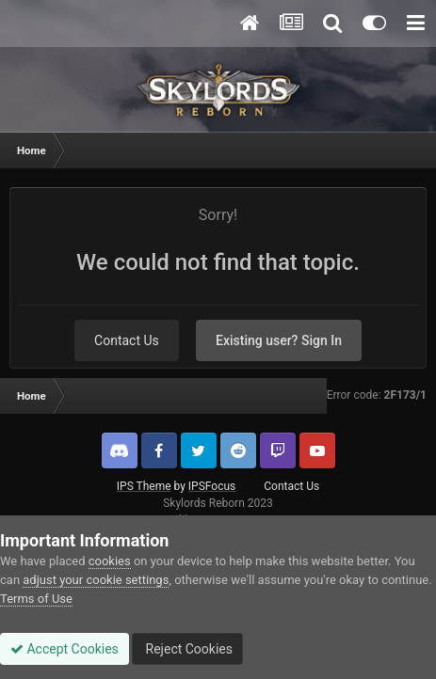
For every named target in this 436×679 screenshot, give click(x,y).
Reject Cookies (187, 648)
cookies (110, 561)
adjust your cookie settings (96, 580)
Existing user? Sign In (279, 340)
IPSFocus (211, 486)
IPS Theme (144, 486)
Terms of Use (36, 599)
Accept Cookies (64, 648)
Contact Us (126, 340)
